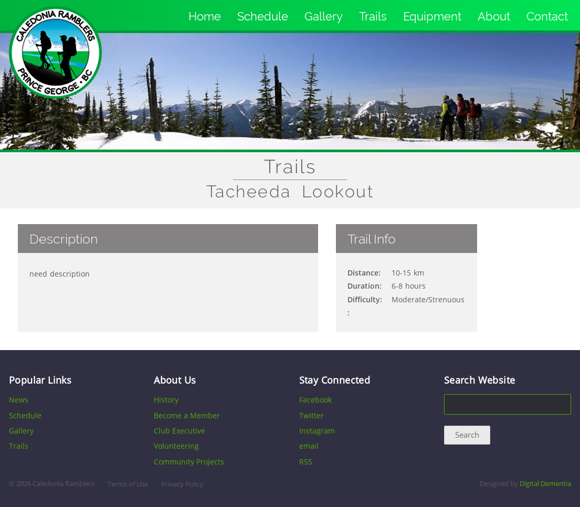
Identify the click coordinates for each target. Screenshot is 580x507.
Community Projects (189, 462)
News (18, 400)
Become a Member (187, 415)
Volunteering (176, 446)
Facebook (315, 400)
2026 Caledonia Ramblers (55, 483)
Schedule (262, 16)
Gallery (323, 16)
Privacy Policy (182, 484)
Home (204, 16)
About (494, 16)
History (166, 400)
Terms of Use (128, 484)
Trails (373, 16)
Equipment (432, 16)
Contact (547, 16)
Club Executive (179, 431)
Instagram (317, 431)
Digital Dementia (545, 483)
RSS (305, 462)
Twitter (311, 415)
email (309, 446)
